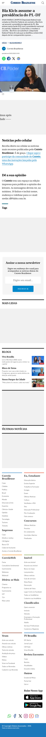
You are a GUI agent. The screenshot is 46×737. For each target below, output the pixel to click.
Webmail (5, 575)
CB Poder (27, 647)
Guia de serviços (30, 579)
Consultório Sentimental (10, 566)
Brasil (4, 493)
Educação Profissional (31, 510)
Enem (26, 493)
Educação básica (30, 480)
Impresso (7, 530)
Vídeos (4, 657)
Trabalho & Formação (31, 487)
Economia (5, 496)
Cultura (26, 500)
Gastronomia (6, 569)
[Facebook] (9, 59)
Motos (4, 660)
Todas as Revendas (8, 666)
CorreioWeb (9, 557)
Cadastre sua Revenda (10, 670)
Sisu (25, 506)
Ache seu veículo (8, 640)
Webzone (5, 572)
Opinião (4, 513)
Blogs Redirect (16, 43)
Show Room (28, 582)
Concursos (30, 520)
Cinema (4, 584)
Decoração (28, 585)
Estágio (26, 490)
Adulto (26, 622)
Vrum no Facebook (8, 663)
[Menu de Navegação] (3, 3)
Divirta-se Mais (10, 579)
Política (4, 490)
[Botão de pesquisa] (43, 3)
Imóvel (28, 557)
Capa (4, 483)
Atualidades (28, 665)
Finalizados (28, 538)
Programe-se (6, 588)
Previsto (27, 528)
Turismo (5, 522)
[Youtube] (31, 716)
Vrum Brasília (28, 650)
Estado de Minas (30, 678)
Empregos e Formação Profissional (32, 618)
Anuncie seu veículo (9, 644)
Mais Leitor (6, 601)
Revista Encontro (34, 654)
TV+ (3, 597)
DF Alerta (27, 640)
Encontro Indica (29, 669)
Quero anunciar (29, 607)
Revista (26, 662)
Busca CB (5, 544)
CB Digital (5, 541)
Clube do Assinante (8, 548)
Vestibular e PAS (30, 503)
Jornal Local (28, 644)
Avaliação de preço (8, 653)
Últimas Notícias (30, 497)
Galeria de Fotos (30, 589)
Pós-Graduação (29, 513)
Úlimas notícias (29, 575)
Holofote (5, 516)
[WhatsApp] (4, 59)
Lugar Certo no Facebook (33, 592)
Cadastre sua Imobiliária (32, 598)
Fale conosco (28, 516)
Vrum (5, 635)
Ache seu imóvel (29, 562)
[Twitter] (13, 59)
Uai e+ (26, 684)
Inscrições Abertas (30, 535)
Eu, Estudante (32, 475)
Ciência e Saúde (7, 509)
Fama (4, 562)
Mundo (4, 499)
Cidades (5, 486)
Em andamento (29, 532)
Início (4, 43)
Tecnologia (5, 519)
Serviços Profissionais (31, 626)
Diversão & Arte (7, 503)
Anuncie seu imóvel (31, 566)
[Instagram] (26, 716)
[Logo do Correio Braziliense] (23, 2)
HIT (3, 594)
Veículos (27, 614)
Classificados (31, 602)
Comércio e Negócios (31, 629)
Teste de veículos (8, 650)
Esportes (5, 506)
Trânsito (5, 526)
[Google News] (18, 59)
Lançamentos (28, 572)
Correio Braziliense (8, 477)
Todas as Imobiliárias (31, 595)
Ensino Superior (29, 483)
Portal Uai (27, 681)
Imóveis (27, 611)
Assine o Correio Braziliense (11, 551)
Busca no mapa (29, 569)
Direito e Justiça (7, 538)
